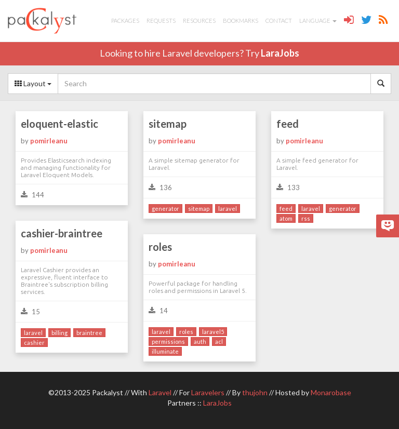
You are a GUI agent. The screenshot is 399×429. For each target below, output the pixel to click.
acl (219, 341)
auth (200, 341)
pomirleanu (49, 141)
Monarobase (331, 392)
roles (160, 246)
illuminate (165, 351)
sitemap (168, 123)
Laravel (160, 392)
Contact (278, 20)
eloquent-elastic (59, 123)
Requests (161, 20)
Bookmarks (240, 20)
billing (59, 332)
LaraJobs (280, 53)
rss (305, 218)
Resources (199, 20)
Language (318, 20)
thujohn (255, 392)
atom (286, 218)
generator (165, 208)
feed (287, 123)
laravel (227, 208)
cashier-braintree (61, 233)
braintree (89, 332)
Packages (125, 20)
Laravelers (207, 392)
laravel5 (213, 331)
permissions (168, 341)
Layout (33, 83)
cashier (34, 342)
